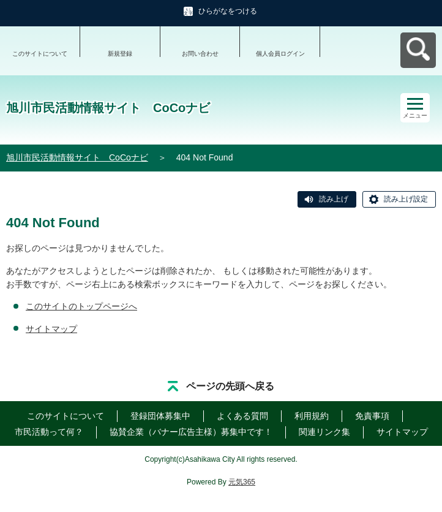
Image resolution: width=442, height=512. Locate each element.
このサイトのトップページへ (81, 306)
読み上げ (333, 199)
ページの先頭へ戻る (230, 386)
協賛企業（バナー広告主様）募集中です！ (191, 432)
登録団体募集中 (160, 416)
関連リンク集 (324, 432)
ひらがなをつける (227, 11)
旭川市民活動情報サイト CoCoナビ (77, 157)
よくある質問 (242, 416)
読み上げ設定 (406, 199)
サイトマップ (51, 329)
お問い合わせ (200, 53)
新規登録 (120, 53)
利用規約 (311, 416)
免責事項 (372, 416)
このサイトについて (39, 53)
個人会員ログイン (280, 53)
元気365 (241, 482)
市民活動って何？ (49, 432)
